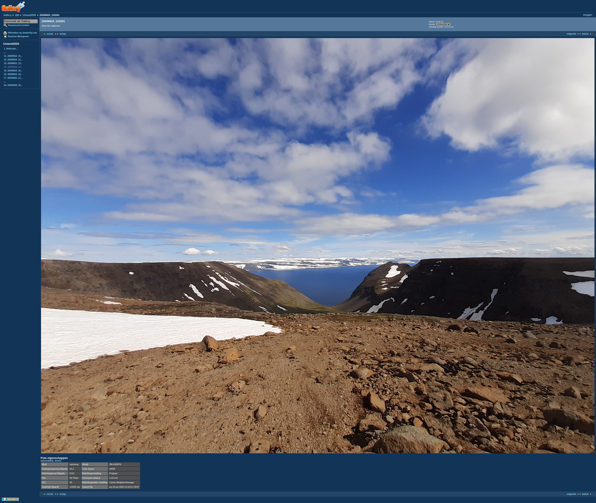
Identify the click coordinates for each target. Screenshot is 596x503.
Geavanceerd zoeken (18, 25)
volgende (571, 34)
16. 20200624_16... (13, 74)
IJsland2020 (29, 15)
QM (17, 15)
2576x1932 (449, 27)
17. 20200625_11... (13, 78)
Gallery (7, 15)
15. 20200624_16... (13, 70)
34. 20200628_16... (13, 85)
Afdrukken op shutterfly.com (22, 33)
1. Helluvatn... (11, 49)
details (58, 461)
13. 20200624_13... (13, 63)
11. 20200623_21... (13, 56)
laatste (585, 34)
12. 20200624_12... (13, 59)
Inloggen (587, 15)
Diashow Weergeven (18, 36)
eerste (50, 34)
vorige (63, 34)
